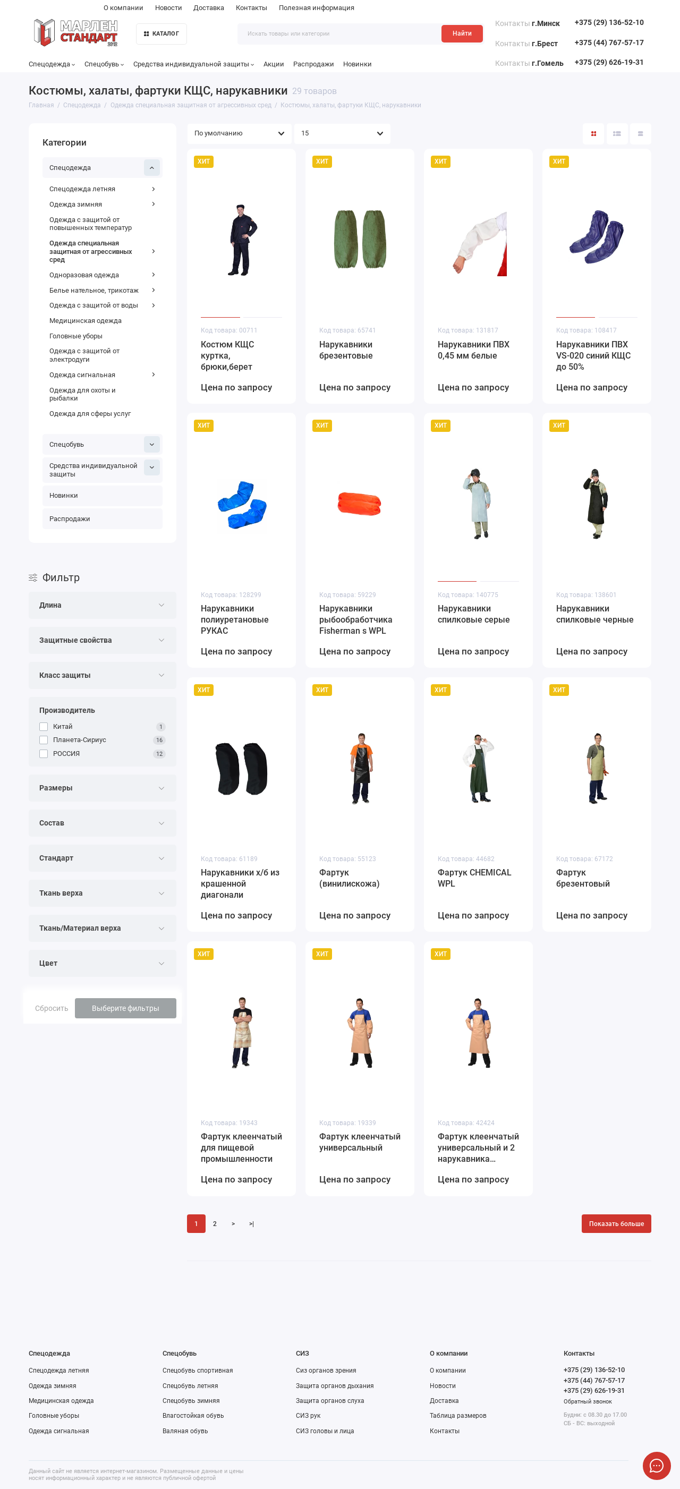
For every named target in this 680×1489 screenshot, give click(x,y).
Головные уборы (76, 336)
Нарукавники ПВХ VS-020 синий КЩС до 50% (593, 355)
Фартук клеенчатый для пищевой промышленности (241, 1147)
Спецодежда (52, 64)
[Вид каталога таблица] (640, 133)
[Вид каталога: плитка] (593, 133)
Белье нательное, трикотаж (102, 290)
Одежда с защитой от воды (102, 305)
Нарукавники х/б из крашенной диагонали (240, 883)
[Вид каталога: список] (617, 133)
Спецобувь (104, 64)
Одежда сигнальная (102, 375)
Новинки (357, 64)
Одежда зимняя (102, 204)
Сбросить (52, 1008)
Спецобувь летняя (190, 1386)
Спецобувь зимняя (191, 1401)
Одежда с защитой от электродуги (84, 355)
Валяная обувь (185, 1431)
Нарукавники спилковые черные (595, 614)
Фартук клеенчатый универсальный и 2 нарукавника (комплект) (478, 1148)
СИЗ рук (308, 1415)
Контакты (251, 8)
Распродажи (313, 64)
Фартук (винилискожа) (349, 878)
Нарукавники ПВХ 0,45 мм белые (473, 350)
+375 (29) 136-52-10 (609, 22)
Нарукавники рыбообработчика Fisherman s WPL (356, 619)
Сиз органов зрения (326, 1370)
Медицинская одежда (85, 321)
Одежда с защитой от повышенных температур (90, 224)
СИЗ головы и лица (325, 1431)
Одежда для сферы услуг (90, 414)
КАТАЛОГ (161, 33)
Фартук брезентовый (583, 878)
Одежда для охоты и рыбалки (82, 394)
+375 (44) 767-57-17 (609, 42)
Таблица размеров (458, 1415)
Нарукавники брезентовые (346, 350)
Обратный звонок (588, 1401)
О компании (123, 8)
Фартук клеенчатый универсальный (360, 1142)
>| (251, 1224)
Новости (168, 8)
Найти (462, 33)
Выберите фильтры (125, 1008)
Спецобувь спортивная (198, 1370)
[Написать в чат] (656, 1465)
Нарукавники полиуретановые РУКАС (235, 619)
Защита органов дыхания (335, 1386)
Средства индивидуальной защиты (193, 64)
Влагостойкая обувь (193, 1415)
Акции (274, 64)
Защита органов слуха (330, 1401)
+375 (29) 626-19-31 (609, 62)
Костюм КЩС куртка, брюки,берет (227, 355)
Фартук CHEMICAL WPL (475, 878)
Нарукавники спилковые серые (474, 614)
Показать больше (616, 1224)
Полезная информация (316, 8)
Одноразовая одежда (102, 275)
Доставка (208, 8)
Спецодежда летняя (102, 189)
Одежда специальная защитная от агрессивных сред (102, 251)
